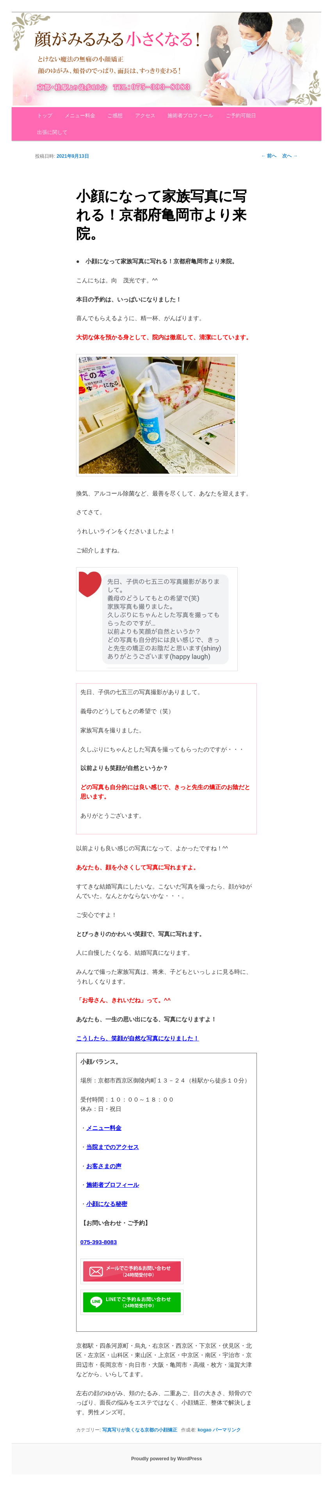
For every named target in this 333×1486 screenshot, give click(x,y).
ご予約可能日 (241, 115)
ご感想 (115, 115)
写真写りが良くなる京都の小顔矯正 (139, 1430)
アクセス (145, 115)
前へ (268, 156)
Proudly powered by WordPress (166, 1458)
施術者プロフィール (190, 115)
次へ (289, 156)
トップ (44, 115)
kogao (204, 1430)
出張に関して (52, 132)
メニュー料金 (80, 115)
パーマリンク (227, 1430)
